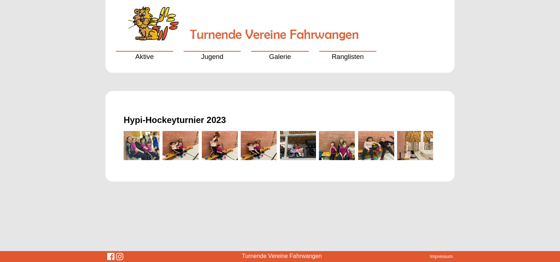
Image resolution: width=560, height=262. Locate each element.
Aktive (144, 56)
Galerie (280, 56)
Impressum (441, 256)
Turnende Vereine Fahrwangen (282, 256)
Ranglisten (348, 56)
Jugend (212, 56)
